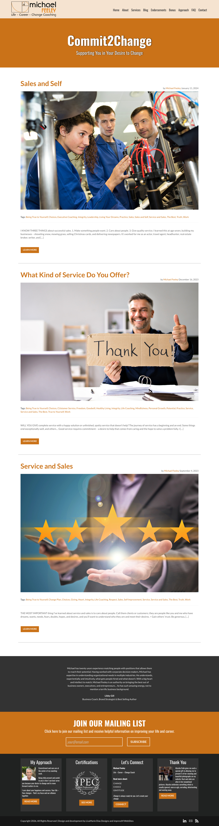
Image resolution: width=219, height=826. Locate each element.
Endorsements (158, 10)
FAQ (193, 10)
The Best (171, 217)
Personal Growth (157, 408)
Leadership (92, 217)
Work (186, 217)
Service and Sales (157, 217)
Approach (183, 10)
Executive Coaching (67, 217)
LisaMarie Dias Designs (97, 821)
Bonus (172, 10)
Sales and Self (141, 217)
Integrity (82, 217)
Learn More (30, 250)
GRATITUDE (118, 790)
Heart (81, 599)
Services (136, 10)
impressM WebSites (124, 821)
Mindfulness (141, 408)
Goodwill (90, 408)
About (125, 10)
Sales (131, 217)
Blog (145, 10)
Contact (202, 10)
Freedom (80, 408)
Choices (53, 217)
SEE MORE (86, 802)
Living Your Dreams (109, 217)
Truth (179, 217)
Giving (74, 599)
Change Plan (55, 599)
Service (189, 408)
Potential (171, 408)
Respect (113, 599)
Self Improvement (133, 599)
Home (116, 10)
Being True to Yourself (37, 217)
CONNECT (121, 804)
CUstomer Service (66, 408)
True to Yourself (56, 411)
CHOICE (117, 787)
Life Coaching (128, 408)
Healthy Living (103, 408)
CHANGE (117, 783)
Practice (124, 217)
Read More (30, 801)
